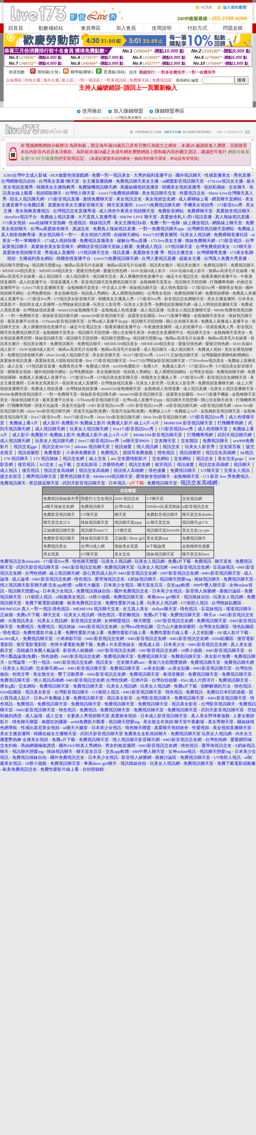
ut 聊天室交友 (158, 522)
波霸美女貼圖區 (141, 315)
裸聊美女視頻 (230, 287)
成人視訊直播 (152, 310)
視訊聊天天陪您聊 (191, 282)
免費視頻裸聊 (217, 293)
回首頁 (15, 28)
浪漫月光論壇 (46, 405)
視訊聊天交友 (104, 276)
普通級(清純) (115, 72)
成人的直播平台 (33, 282)
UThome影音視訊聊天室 (63, 321)
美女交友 (122, 554)
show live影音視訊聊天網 (48, 411)
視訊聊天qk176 (195, 522)
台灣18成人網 (93, 546)
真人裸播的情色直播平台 (141, 276)
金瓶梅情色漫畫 (196, 546)
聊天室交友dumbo (197, 514)
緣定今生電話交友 (182, 276)
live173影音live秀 (138, 355)
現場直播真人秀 (64, 282)
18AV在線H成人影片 (148, 270)
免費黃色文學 (70, 366)
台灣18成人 (124, 506)
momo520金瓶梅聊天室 (78, 310)
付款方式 (197, 28)
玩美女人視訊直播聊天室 (189, 310)
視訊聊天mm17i (94, 530)
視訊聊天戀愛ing (15, 265)
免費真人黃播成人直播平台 (224, 321)
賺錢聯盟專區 (169, 111)
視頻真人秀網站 (95, 293)
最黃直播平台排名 (23, 321)
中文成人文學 (114, 287)
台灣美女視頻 (159, 293)
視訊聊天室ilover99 (162, 530)
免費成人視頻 (209, 349)
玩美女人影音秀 (107, 304)
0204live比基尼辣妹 (163, 506)
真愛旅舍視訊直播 (16, 360)
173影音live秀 (203, 287)
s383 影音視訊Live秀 (106, 405)
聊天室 (120, 514)
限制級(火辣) (49, 72)
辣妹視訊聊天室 (143, 287)
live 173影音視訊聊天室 (106, 360)
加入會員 (126, 28)
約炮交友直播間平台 (165, 332)
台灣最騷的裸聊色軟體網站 (225, 355)
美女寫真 (51, 554)
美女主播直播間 (221, 299)
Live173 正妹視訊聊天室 (177, 355)
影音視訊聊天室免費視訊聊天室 (109, 282)
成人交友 (15, 366)
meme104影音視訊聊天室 (102, 315)
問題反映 (233, 28)
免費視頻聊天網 (188, 293)
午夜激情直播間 (158, 327)
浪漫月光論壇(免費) (90, 411)
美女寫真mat (157, 538)
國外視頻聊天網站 (50, 372)
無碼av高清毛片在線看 (84, 265)
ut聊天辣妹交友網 (58, 506)
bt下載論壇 (155, 546)
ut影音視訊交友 (195, 506)
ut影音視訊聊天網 (181, 405)
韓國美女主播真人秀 (116, 299)
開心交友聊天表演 (182, 321)
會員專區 (91, 28)
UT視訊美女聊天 (128, 118)
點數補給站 (51, 28)
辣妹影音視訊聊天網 (60, 315)
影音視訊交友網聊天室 (184, 299)
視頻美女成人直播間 (37, 304)
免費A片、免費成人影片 (164, 366)
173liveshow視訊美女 (206, 360)
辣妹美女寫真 (126, 546)
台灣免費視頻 (39, 293)
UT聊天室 (155, 498)
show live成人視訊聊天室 (67, 355)
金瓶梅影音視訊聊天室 (220, 411)
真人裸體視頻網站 (128, 293)
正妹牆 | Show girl (129, 538)
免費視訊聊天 (215, 265)
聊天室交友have (195, 554)
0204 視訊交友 (126, 498)
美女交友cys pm (195, 530)
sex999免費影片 (126, 366)
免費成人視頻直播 (47, 388)
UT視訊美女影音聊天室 (74, 299)
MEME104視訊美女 (19, 270)
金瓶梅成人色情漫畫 (119, 310)
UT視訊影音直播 (40, 366)
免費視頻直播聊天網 (173, 304)
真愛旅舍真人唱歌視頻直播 (58, 360)
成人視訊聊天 (50, 276)
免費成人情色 (98, 366)
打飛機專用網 (222, 282)
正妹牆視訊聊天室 (59, 530)
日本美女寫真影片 (43, 383)
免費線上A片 (159, 411)
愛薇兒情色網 (88, 270)
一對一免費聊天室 (23, 315)
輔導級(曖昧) (82, 72)
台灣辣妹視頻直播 (39, 310)
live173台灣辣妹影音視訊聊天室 (157, 360)
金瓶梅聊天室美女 (156, 282)
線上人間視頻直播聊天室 (216, 304)
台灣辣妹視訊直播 (74, 304)
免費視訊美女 (55, 546)
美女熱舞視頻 (66, 293)
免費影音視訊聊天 (59, 514)
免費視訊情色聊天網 (25, 355)
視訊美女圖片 (161, 265)
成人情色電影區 (174, 287)
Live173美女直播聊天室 (43, 287)
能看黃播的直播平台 (219, 276)
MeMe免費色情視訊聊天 (21, 394)
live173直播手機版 (174, 315)
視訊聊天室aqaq (128, 522)
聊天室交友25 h (56, 522)
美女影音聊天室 (106, 355)
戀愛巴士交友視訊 (96, 498)
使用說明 (162, 28)
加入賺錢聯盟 (128, 111)
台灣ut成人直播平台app (107, 321)
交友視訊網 (192, 498)
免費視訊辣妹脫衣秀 (61, 498)
